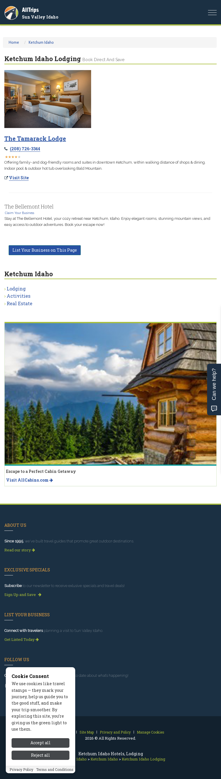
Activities (18, 296)
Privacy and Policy (115, 732)
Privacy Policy (21, 771)
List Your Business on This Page (44, 250)
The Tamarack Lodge (35, 138)
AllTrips (30, 9)
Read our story (19, 550)
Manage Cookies (150, 732)
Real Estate (19, 303)
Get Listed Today (21, 639)
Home (14, 42)
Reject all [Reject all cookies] (40, 757)
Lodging (16, 289)
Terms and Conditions (54, 771)
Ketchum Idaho (41, 42)
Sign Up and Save (22, 594)
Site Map (87, 732)
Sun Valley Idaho (40, 17)
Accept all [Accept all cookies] (40, 745)
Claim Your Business (19, 213)
